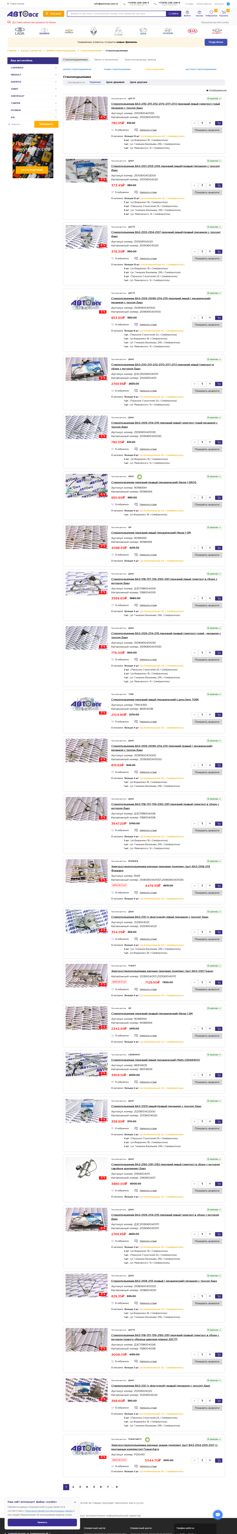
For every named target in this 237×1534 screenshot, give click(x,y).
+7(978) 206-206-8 (169, 4)
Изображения (216, 90)
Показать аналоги (210, 127)
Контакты (219, 4)
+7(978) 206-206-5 (138, 4)
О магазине (68, 1429)
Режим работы (204, 4)
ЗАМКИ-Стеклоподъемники (61, 51)
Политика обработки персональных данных (146, 1505)
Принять (42, 1522)
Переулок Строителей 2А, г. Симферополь (28, 1433)
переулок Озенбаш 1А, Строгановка (24, 1442)
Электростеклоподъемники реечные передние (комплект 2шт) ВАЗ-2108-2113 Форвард (166, 811)
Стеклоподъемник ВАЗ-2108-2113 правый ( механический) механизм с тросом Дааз (163, 1189)
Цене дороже (138, 82)
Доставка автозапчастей (19, 1450)
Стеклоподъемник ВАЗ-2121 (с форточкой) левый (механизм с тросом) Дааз (159, 853)
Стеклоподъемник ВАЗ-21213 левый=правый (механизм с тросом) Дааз (156, 1026)
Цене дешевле (115, 82)
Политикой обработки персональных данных (49, 1511)
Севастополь (15, 4)
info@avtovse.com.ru (106, 4)
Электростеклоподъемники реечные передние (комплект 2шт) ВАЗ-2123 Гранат (162, 903)
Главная (11, 51)
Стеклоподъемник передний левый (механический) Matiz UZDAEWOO (155, 984)
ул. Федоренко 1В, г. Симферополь (24, 1435)
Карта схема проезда (23, 1470)
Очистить (15, 124)
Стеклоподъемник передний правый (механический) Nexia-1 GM (151, 942)
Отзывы (190, 4)
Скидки (66, 1434)
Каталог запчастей (31, 51)
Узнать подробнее (32, 170)
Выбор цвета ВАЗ (71, 1453)
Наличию (95, 82)
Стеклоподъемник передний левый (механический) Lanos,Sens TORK (154, 656)
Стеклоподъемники (91, 51)
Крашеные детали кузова (215, 22)
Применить (46, 124)
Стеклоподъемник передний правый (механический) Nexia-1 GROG (153, 456)
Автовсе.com (97, 1505)
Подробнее (216, 42)
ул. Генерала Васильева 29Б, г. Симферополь (29, 1437)
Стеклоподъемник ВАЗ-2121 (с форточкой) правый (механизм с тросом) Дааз (160, 1285)
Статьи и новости (71, 1449)
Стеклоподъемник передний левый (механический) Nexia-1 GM (150, 502)
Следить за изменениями (27, 1477)
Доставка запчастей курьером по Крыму (31, 22)
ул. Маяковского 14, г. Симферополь (25, 1440)
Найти (174, 14)
